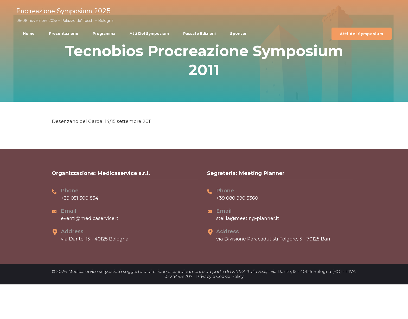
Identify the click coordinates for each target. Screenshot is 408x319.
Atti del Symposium (149, 33)
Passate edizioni (199, 33)
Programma (104, 33)
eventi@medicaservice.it (89, 218)
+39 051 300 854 (79, 198)
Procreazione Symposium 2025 (63, 11)
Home (29, 33)
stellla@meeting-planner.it (247, 218)
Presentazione (63, 33)
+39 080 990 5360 (237, 198)
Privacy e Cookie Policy (220, 276)
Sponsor (238, 33)
